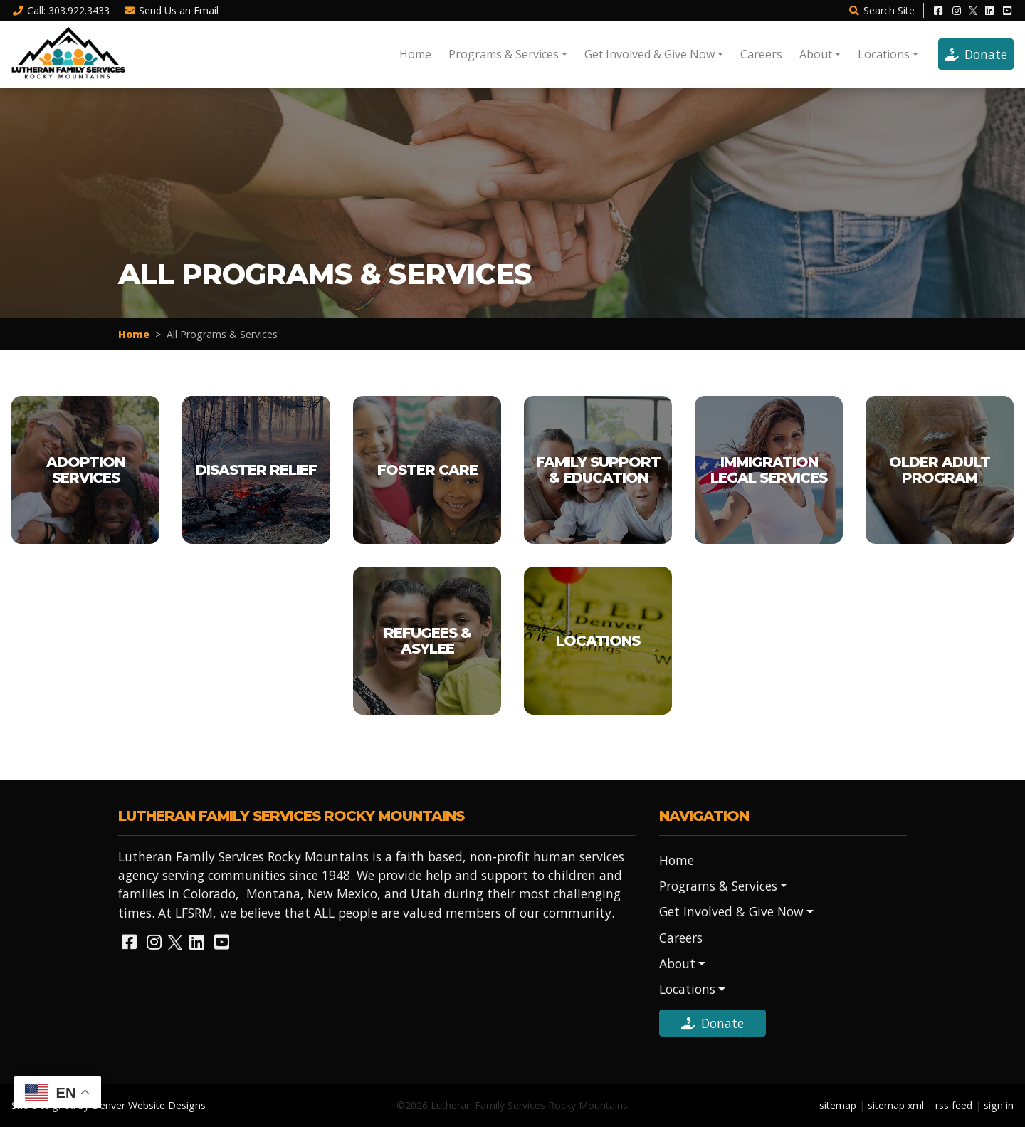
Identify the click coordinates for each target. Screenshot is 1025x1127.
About (815, 54)
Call (60, 10)
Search (881, 10)
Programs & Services (503, 54)
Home (415, 54)
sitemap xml (896, 1105)
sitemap (837, 1105)
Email (171, 10)
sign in (999, 1105)
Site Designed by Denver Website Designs (108, 1105)
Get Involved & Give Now (649, 54)
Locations (884, 54)
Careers (761, 54)
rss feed (953, 1105)
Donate (976, 54)
